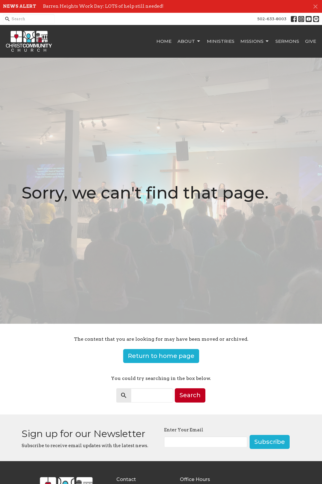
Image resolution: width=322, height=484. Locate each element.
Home (164, 41)
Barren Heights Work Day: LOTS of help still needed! (103, 6)
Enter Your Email (183, 430)
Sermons (287, 41)
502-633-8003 (271, 18)
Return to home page (161, 355)
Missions (254, 41)
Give (310, 41)
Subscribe (269, 441)
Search (190, 395)
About (189, 41)
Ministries (220, 41)
